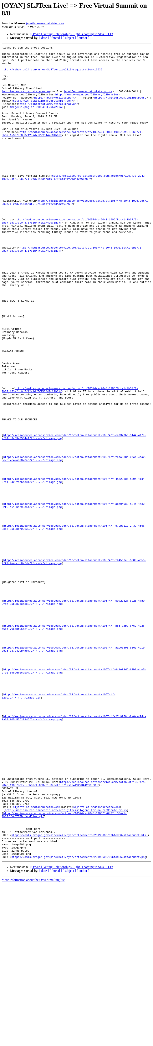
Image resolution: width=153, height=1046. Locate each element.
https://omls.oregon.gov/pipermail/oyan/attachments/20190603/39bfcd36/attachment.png (78, 1019)
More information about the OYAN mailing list (33, 1042)
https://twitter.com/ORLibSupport (120, 108)
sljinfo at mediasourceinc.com (36, 959)
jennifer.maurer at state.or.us (45, 23)
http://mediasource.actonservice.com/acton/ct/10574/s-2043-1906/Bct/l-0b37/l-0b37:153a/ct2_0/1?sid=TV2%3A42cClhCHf (74, 931)
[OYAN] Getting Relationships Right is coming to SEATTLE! (71, 34)
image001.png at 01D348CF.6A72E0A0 (36, 119)
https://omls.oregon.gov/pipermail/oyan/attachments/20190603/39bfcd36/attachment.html (79, 993)
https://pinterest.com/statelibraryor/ (48, 115)
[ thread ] (56, 38)
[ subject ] (69, 38)
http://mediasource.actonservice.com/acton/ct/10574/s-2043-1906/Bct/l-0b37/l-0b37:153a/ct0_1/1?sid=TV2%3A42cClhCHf (74, 203)
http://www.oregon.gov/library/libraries (86, 104)
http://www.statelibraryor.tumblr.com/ (43, 112)
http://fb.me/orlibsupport (54, 108)
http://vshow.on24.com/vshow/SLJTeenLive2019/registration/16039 (52, 74)
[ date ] (44, 38)
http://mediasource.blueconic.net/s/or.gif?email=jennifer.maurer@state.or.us (66, 963)
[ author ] (83, 38)
